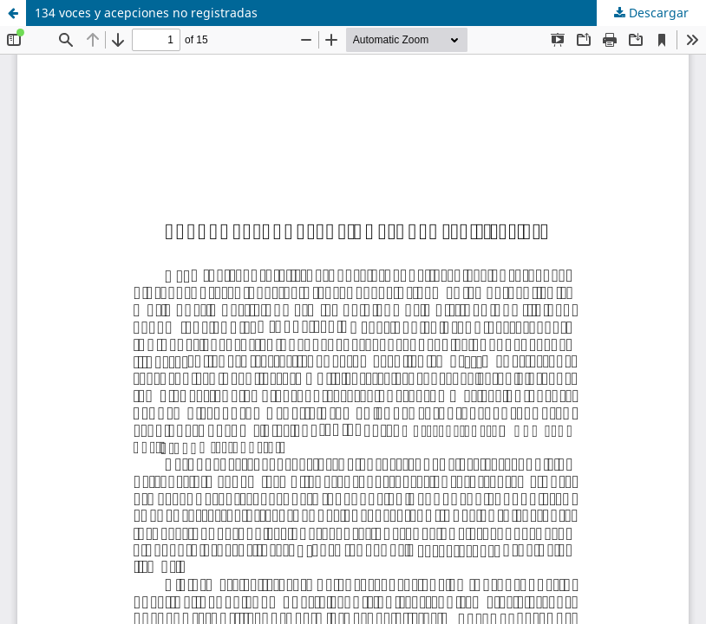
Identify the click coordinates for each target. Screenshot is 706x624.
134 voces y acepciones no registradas (146, 12)
